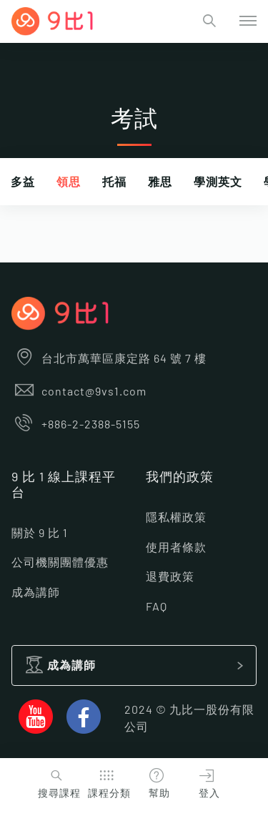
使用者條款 (176, 548)
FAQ (156, 607)
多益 (23, 182)
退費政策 (170, 577)
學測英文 (218, 182)
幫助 (156, 782)
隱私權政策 (176, 517)
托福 (114, 182)
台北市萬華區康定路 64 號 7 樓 (109, 359)
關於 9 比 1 (39, 533)
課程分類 (107, 782)
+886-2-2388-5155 (75, 425)
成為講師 (35, 593)
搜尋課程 (57, 782)
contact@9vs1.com (79, 392)
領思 (68, 182)
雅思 (160, 182)
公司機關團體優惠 (60, 563)
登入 (206, 782)
